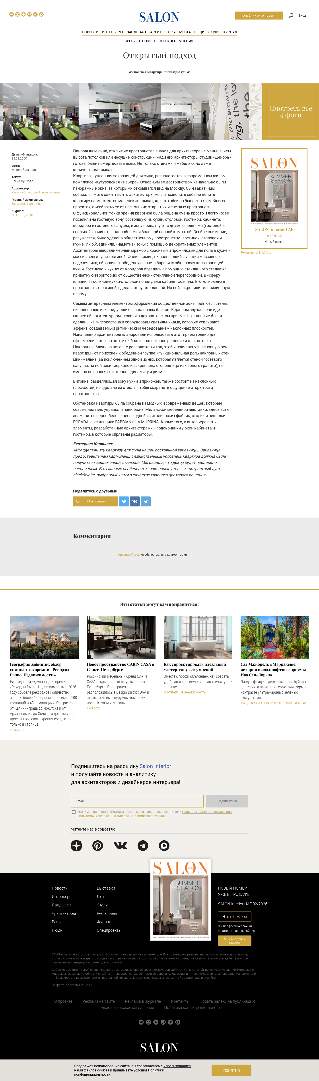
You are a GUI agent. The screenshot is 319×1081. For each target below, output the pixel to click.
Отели (145, 41)
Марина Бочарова (25, 192)
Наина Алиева (49, 192)
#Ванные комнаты (193, 692)
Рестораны (164, 41)
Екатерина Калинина (27, 203)
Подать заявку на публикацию (228, 1001)
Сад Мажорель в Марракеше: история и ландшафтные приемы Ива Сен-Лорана (273, 669)
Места (185, 32)
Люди (213, 32)
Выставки (106, 888)
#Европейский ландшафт (289, 703)
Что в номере (234, 916)
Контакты (180, 1001)
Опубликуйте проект (259, 15)
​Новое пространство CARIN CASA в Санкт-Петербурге (120, 667)
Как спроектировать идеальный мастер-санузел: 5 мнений (195, 667)
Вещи (199, 32)
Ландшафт (136, 32)
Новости (90, 32)
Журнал (229, 32)
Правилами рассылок (149, 816)
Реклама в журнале (143, 1001)
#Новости (17, 730)
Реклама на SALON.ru (256, 252)
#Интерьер (171, 692)
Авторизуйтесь (129, 554)
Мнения (186, 41)
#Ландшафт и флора (255, 703)
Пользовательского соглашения (207, 811)
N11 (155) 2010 (22, 215)
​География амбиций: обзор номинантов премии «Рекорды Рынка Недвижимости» (40, 669)
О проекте (63, 1001)
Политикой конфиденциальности (103, 816)
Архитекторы (163, 32)
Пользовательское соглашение (125, 1007)
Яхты (131, 41)
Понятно (231, 1071)
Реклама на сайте (98, 1001)
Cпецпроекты (109, 930)
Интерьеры (112, 32)
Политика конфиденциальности (193, 1007)
